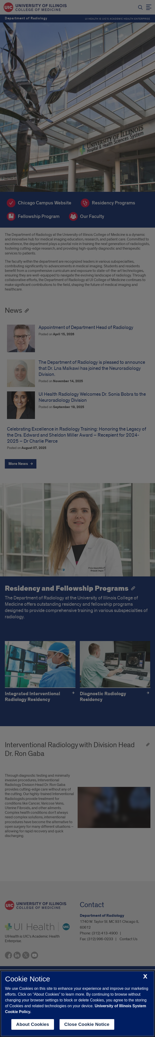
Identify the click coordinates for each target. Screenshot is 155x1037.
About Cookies (32, 1024)
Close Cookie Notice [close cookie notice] (86, 1024)
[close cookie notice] (145, 976)
